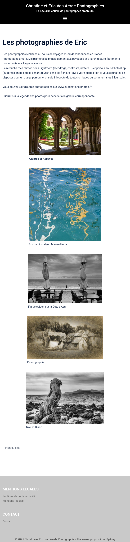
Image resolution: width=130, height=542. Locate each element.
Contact (7, 521)
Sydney (110, 539)
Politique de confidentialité (19, 496)
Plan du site (12, 447)
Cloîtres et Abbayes (41, 158)
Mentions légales (13, 500)
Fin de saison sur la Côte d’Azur (47, 306)
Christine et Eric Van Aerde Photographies (65, 5)
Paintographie (35, 362)
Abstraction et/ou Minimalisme (48, 244)
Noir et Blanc (34, 427)
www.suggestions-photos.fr (74, 87)
